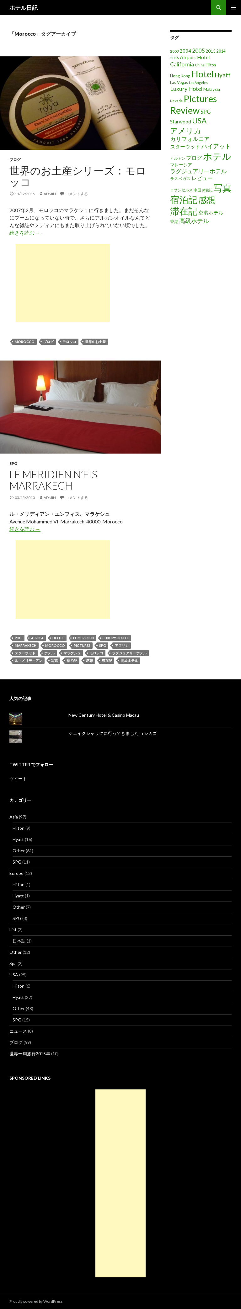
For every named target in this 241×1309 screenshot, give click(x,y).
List (13, 929)
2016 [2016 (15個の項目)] (174, 58)
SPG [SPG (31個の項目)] (206, 112)
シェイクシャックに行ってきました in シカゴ (112, 733)
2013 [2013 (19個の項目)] (211, 51)
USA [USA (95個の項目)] (199, 120)
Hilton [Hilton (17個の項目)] (211, 65)
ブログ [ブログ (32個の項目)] (194, 158)
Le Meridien (83, 638)
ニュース (18, 1031)
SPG (13, 463)
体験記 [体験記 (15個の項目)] (207, 190)
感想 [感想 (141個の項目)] (206, 200)
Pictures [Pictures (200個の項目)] (200, 98)
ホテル (49, 653)
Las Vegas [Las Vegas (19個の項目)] (179, 82)
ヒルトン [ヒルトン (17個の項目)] (177, 158)
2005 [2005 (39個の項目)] (198, 50)
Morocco (25, 342)
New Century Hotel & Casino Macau (103, 715)
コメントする (76, 193)
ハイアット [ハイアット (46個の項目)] (216, 146)
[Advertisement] (63, 283)
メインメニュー (233, 7)
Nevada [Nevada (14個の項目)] (176, 101)
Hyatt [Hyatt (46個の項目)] (223, 75)
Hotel (58, 638)
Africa (37, 638)
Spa (13, 963)
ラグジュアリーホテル (129, 653)
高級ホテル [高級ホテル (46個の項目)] (194, 220)
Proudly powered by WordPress (36, 1301)
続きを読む (24, 233)
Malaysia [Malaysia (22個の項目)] (211, 89)
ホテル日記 (23, 7)
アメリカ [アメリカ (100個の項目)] (185, 130)
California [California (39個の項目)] (182, 64)
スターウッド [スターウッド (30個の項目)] (185, 146)
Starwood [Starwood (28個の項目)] (180, 121)
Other (19, 850)
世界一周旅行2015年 (29, 1053)
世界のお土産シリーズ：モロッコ (77, 176)
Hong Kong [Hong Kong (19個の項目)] (180, 75)
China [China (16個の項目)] (200, 65)
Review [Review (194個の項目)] (185, 110)
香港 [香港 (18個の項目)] (174, 221)
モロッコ (69, 342)
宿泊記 (72, 660)
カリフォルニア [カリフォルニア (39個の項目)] (190, 138)
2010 (18, 638)
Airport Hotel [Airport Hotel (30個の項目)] (195, 57)
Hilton (18, 828)
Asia (13, 816)
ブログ (15, 159)
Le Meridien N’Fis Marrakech (53, 480)
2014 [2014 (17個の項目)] (221, 51)
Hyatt (18, 839)
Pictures (82, 645)
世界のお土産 (95, 342)
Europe (16, 873)
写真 (54, 660)
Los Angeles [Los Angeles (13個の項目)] (198, 83)
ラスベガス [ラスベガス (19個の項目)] (180, 178)
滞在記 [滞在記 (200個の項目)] (183, 210)
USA (13, 974)
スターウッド (25, 653)
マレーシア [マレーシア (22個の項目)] (181, 164)
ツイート (18, 778)
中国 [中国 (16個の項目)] (197, 190)
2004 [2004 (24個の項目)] (185, 51)
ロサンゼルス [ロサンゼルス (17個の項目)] (181, 190)
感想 (89, 660)
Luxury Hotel (116, 638)
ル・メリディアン (28, 660)
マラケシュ (72, 653)
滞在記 (107, 660)
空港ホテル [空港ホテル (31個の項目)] (210, 213)
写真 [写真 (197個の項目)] (222, 187)
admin (50, 193)
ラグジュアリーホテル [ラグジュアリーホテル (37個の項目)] (198, 171)
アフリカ (122, 645)
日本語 (19, 940)
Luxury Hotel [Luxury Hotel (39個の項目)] (186, 88)
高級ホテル (129, 660)
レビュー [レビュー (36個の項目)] (202, 178)
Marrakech (25, 645)
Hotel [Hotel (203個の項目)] (202, 73)
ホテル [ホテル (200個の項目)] (217, 156)
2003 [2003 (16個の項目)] (174, 51)
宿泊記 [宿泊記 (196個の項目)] (183, 199)
